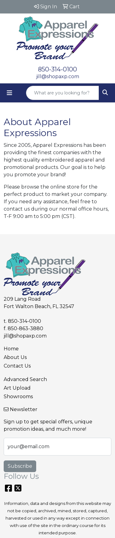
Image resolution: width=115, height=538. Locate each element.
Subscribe (20, 466)
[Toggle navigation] (9, 93)
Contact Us (17, 366)
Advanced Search (25, 379)
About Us (15, 357)
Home (11, 349)
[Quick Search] (62, 93)
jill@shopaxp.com (57, 76)
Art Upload (17, 388)
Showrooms (18, 396)
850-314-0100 (57, 69)
